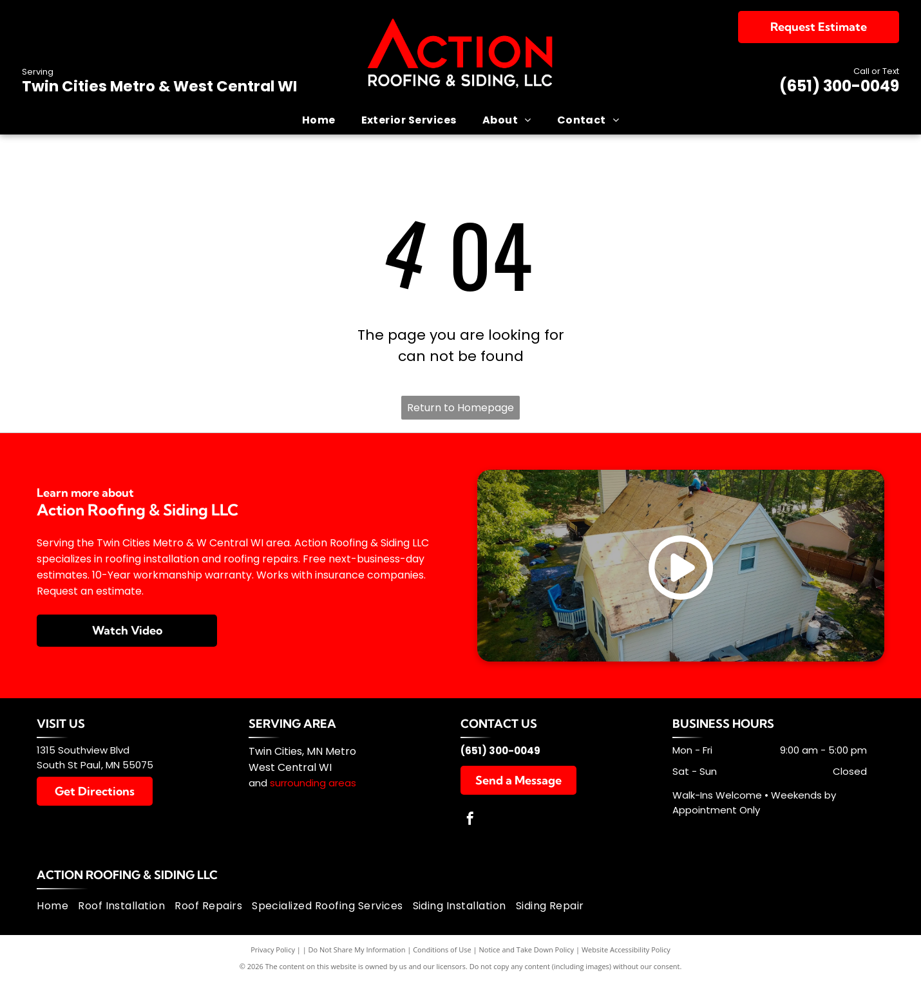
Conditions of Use (442, 949)
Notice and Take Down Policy (526, 949)
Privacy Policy (273, 949)
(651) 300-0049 (839, 86)
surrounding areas (313, 783)
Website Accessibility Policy (626, 949)
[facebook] (470, 820)
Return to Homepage (460, 407)
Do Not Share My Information (357, 949)
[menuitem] (318, 120)
